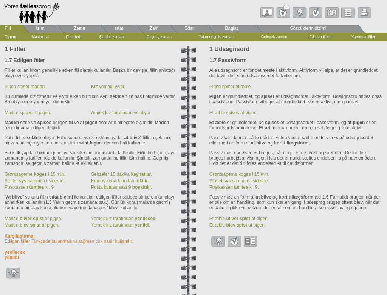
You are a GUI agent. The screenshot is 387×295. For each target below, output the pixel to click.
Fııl (8, 28)
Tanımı (10, 37)
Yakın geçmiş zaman (216, 37)
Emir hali (73, 37)
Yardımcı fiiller (363, 37)
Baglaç (232, 28)
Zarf (154, 28)
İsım (40, 28)
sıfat (119, 28)
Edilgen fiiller (320, 37)
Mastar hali (41, 37)
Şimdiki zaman (111, 37)
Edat (189, 28)
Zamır (79, 28)
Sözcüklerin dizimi (308, 28)
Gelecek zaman (274, 37)
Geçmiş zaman (159, 37)
